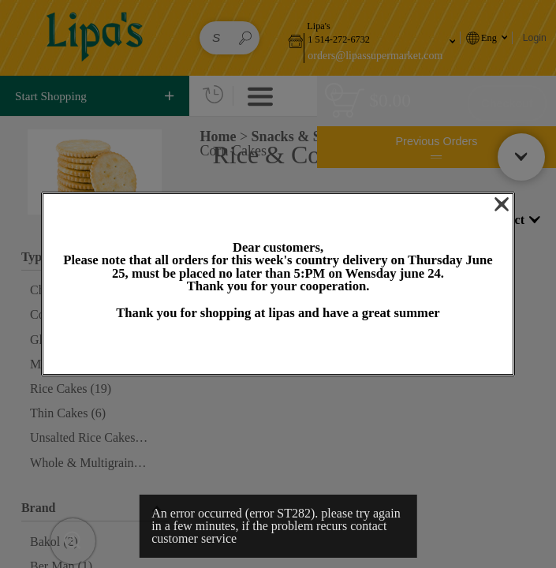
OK (277, 348)
